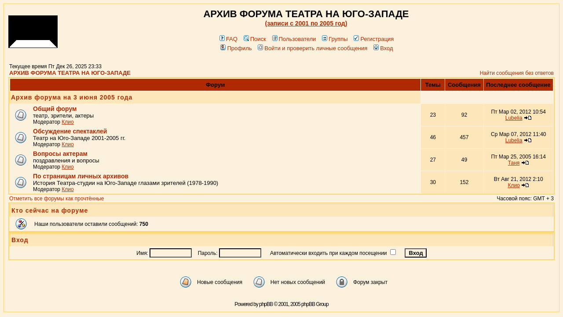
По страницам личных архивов (80, 176)
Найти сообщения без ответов (517, 73)
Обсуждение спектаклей (70, 131)
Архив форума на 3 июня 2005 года (71, 97)
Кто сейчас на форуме (49, 210)
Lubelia (514, 118)
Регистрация (374, 39)
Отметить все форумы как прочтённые (56, 198)
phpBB (266, 304)
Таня (514, 163)
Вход (383, 48)
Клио (67, 122)
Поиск (255, 39)
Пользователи (294, 39)
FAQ (228, 39)
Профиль (236, 48)
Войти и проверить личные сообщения (312, 48)
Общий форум (55, 108)
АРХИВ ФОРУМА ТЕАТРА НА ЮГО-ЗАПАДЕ (70, 73)
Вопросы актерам (60, 153)
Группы (334, 39)
